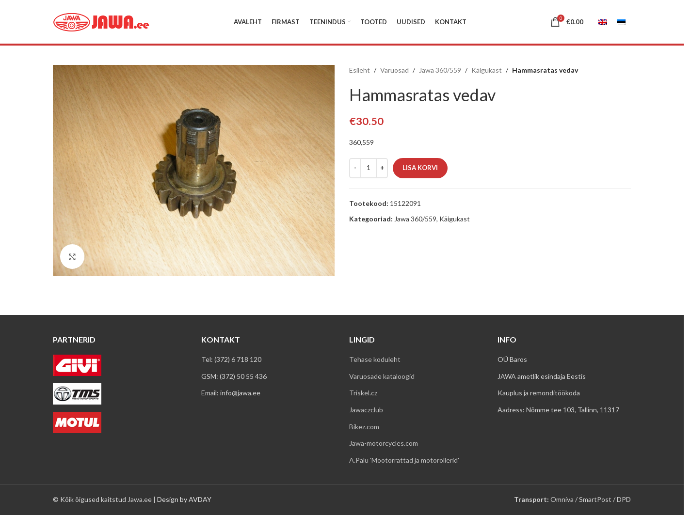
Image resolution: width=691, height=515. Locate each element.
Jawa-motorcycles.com (383, 443)
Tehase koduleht (375, 359)
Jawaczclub (366, 410)
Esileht (359, 70)
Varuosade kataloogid (382, 376)
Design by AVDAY (184, 499)
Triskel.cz (363, 393)
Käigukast (486, 70)
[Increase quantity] (382, 168)
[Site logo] (101, 21)
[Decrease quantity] (355, 168)
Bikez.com (364, 426)
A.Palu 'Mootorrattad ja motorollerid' (404, 460)
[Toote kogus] (368, 168)
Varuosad (394, 70)
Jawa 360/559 (440, 70)
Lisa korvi (420, 168)
